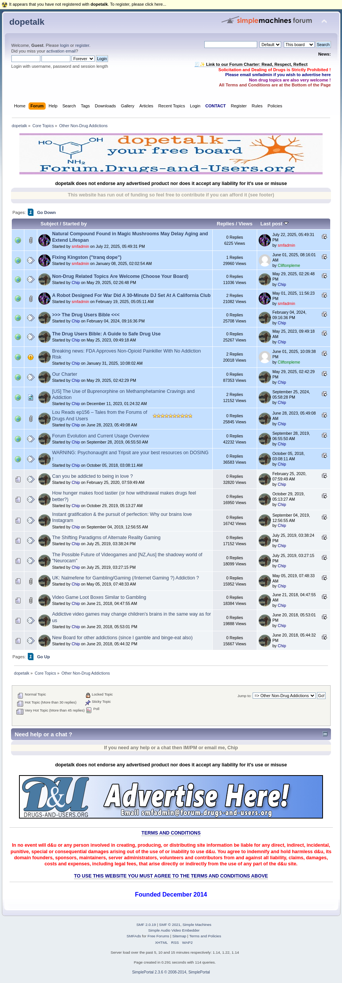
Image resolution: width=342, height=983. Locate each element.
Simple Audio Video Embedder (173, 930)
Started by (75, 224)
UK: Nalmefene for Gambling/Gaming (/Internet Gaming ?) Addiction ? (125, 578)
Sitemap (179, 936)
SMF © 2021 (169, 924)
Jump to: (244, 696)
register (82, 45)
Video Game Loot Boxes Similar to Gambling (99, 597)
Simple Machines (197, 924)
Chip (76, 282)
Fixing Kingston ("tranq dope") (86, 257)
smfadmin (80, 246)
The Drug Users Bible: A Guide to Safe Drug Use (106, 334)
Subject (50, 224)
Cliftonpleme (289, 265)
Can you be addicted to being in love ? (92, 476)
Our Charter (64, 374)
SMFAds (134, 936)
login (64, 45)
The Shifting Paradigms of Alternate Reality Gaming (106, 537)
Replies (225, 224)
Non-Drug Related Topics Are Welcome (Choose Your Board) (120, 276)
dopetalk (27, 22)
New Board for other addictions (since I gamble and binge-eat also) (122, 637)
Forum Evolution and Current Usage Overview (100, 436)
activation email (61, 51)
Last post (275, 224)
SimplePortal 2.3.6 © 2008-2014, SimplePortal (171, 972)
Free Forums (158, 936)
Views (246, 224)
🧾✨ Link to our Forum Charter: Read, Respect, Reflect (251, 64)
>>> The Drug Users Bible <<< (85, 315)
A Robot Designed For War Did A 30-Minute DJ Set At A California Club (131, 295)
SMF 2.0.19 (146, 924)
